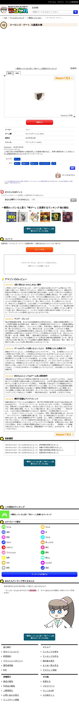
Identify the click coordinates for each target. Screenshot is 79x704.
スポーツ (7, 547)
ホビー (6, 542)
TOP (5, 18)
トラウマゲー (45, 163)
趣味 (45, 552)
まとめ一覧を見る (50, 665)
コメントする (39, 249)
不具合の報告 (9, 686)
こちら (6, 182)
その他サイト (49, 695)
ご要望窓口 (8, 691)
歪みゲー (34, 163)
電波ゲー (25, 163)
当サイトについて (11, 652)
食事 (6, 557)
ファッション (9, 552)
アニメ (45, 527)
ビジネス (46, 562)
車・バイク (47, 542)
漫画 (6, 532)
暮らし (45, 557)
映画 (6, 537)
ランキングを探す (50, 652)
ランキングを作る (50, 656)
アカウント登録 (49, 670)
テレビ (45, 537)
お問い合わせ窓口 (11, 695)
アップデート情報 (11, 700)
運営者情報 (8, 665)
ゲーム (17, 159)
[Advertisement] (39, 47)
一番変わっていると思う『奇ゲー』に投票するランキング (36, 68)
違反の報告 (8, 681)
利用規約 (7, 656)
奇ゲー (17, 163)
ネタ (53, 163)
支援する (47, 681)
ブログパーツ (49, 686)
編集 (72, 168)
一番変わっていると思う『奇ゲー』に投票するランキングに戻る (39, 230)
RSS (5, 670)
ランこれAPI (48, 691)
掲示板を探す (49, 661)
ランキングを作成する (39, 574)
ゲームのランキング (17, 18)
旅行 (45, 547)
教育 (6, 568)
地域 (45, 568)
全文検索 (35, 7)
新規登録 (33, 590)
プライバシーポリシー (13, 661)
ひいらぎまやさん (68, 175)
